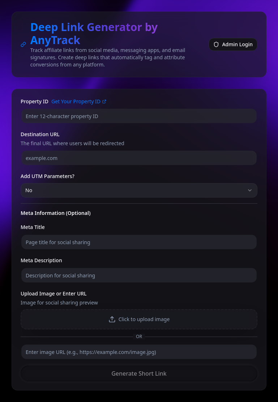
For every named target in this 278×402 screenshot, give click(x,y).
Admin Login (233, 44)
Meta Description (41, 260)
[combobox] (139, 190)
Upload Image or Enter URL (54, 293)
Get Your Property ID (78, 101)
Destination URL (40, 134)
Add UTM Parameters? (47, 176)
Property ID (34, 101)
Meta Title (33, 227)
